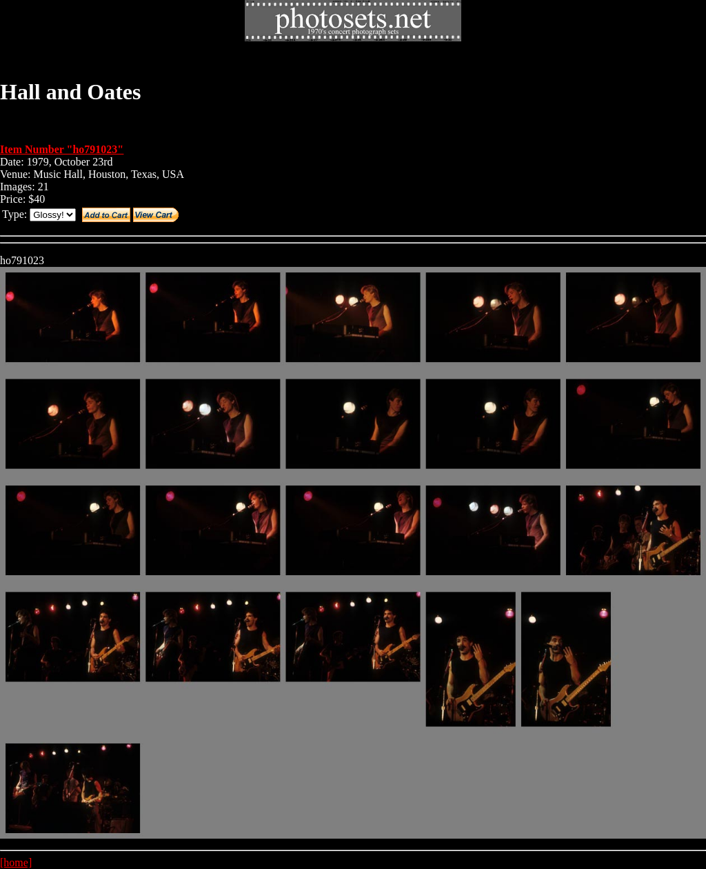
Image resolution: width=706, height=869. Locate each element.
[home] (16, 862)
